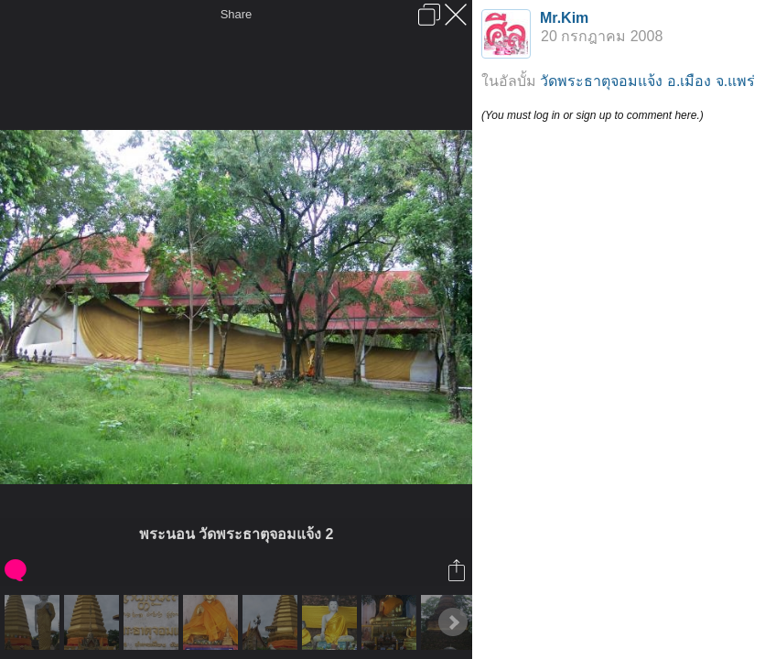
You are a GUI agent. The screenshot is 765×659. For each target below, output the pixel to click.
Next (453, 622)
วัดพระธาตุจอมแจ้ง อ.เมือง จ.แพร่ (647, 81)
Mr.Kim (564, 18)
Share (237, 14)
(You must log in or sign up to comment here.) (592, 115)
